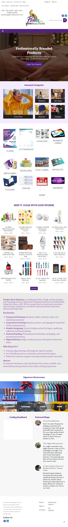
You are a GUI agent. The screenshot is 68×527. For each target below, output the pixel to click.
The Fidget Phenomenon (53, 443)
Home (3, 2)
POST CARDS (42, 170)
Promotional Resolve (51, 421)
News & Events (24, 6)
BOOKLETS (58, 169)
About (41, 506)
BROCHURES (10, 173)
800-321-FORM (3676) (15, 11)
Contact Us (17, 2)
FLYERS (10, 151)
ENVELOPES (26, 170)
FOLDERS (10, 189)
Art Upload (5, 6)
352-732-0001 (7, 10)
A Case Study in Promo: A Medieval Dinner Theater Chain (53, 468)
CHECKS (26, 188)
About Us (10, 2)
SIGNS (42, 195)
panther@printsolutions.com (12, 15)
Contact (42, 510)
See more (34, 288)
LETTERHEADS (26, 149)
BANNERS (58, 188)
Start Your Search (34, 64)
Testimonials (14, 6)
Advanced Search (52, 503)
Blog (24, 2)
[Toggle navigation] (3, 31)
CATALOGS (42, 141)
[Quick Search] (55, 20)
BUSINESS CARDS (58, 141)
